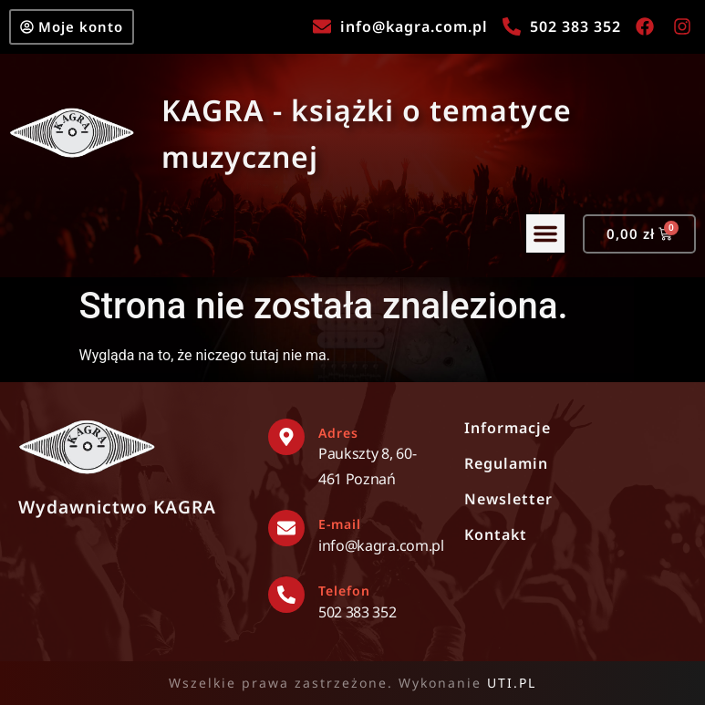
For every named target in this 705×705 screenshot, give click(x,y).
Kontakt (495, 534)
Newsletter (508, 499)
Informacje (507, 428)
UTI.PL (511, 682)
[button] (545, 234)
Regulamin (506, 463)
